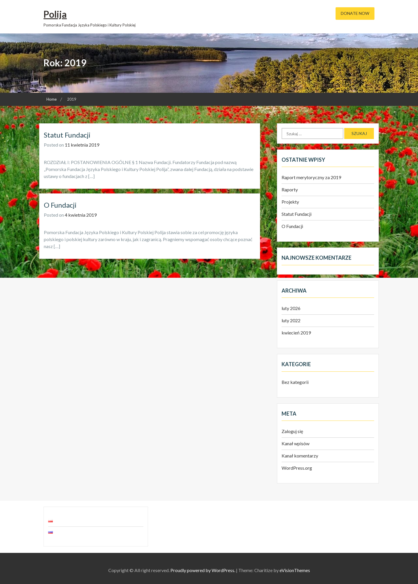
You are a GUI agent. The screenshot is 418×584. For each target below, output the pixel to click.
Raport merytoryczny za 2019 (311, 177)
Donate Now (355, 13)
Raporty (290, 189)
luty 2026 (291, 308)
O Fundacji (60, 205)
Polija (55, 14)
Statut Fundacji (67, 135)
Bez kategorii (295, 382)
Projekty (290, 201)
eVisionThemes (295, 570)
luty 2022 (291, 320)
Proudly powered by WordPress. (202, 570)
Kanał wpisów (295, 443)
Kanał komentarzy (300, 455)
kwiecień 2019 (296, 332)
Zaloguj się (292, 431)
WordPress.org (297, 468)
